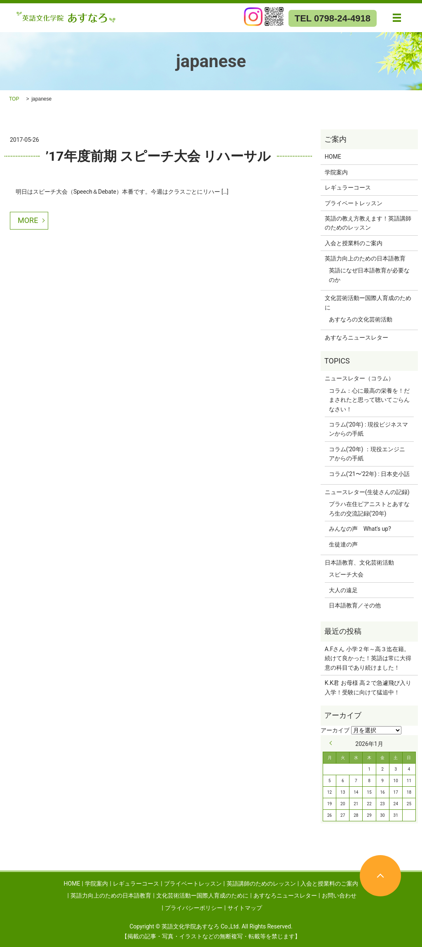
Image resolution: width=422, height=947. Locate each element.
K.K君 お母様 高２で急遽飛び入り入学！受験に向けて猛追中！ (368, 687)
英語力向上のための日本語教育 (365, 258)
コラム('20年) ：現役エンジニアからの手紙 (367, 454)
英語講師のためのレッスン (261, 883)
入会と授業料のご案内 (353, 243)
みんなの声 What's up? (360, 528)
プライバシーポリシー (194, 908)
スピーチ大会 (346, 574)
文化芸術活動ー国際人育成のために (368, 302)
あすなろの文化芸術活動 (360, 319)
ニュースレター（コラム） (359, 378)
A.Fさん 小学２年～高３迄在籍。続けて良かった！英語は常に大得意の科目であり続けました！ (368, 658)
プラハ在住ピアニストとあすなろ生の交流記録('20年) (369, 508)
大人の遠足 (343, 590)
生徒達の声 (343, 544)
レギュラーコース (348, 187)
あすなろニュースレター (356, 337)
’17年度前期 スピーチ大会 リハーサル (158, 156)
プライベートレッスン (353, 203)
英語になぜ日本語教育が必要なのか (369, 275)
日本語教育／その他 (355, 605)
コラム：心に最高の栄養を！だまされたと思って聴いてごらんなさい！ (369, 400)
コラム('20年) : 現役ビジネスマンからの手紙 (368, 429)
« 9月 (332, 743)
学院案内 (336, 172)
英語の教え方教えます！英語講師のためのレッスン (368, 223)
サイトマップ (244, 908)
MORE (28, 220)
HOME (333, 156)
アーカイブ (335, 730)
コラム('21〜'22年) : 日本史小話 (369, 474)
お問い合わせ (339, 895)
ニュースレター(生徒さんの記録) (367, 492)
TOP (14, 99)
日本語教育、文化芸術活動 (359, 562)
